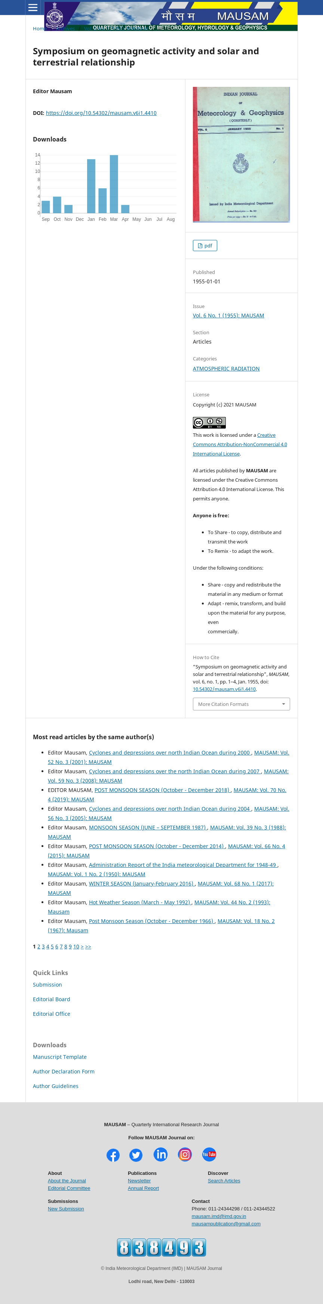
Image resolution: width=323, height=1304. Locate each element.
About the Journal (67, 1180)
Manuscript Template (60, 1056)
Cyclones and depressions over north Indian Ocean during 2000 (170, 752)
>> (88, 946)
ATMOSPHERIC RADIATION (226, 368)
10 (76, 946)
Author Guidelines (56, 1086)
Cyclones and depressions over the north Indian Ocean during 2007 (175, 771)
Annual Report (143, 1188)
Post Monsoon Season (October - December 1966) (152, 920)
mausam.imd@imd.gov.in (219, 1216)
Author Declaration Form (64, 1071)
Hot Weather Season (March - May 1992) (140, 902)
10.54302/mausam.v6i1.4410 (224, 689)
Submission (47, 984)
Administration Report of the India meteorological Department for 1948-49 (183, 864)
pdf (207, 245)
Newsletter (139, 1180)
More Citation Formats (223, 704)
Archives (65, 28)
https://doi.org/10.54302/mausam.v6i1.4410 (101, 112)
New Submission (66, 1209)
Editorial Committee (69, 1188)
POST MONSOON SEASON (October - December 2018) (163, 789)
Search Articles (224, 1180)
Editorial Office (51, 1013)
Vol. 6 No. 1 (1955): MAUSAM (116, 28)
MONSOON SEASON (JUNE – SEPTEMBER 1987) (148, 827)
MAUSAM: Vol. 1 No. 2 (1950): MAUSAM (96, 874)
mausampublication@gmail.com (226, 1224)
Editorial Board (51, 999)
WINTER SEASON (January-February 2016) (142, 883)
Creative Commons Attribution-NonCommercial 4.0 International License (240, 444)
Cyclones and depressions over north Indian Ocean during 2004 (170, 808)
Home (40, 28)
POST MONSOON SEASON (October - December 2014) (157, 846)
